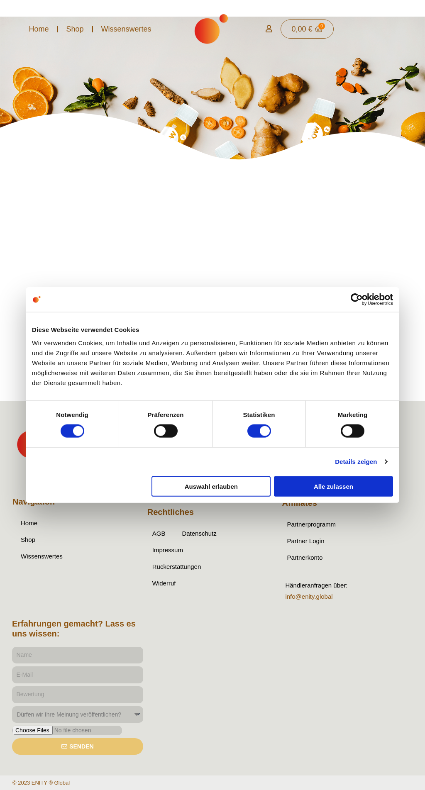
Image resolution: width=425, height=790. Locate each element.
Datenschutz (199, 533)
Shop (75, 29)
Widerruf (164, 583)
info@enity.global (308, 596)
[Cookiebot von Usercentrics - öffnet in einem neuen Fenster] (356, 299)
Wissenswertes (126, 29)
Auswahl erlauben (211, 486)
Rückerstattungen (176, 566)
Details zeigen (356, 461)
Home (39, 29)
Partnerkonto (304, 557)
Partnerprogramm (311, 524)
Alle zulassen (333, 486)
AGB (159, 533)
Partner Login (305, 540)
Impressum (167, 549)
